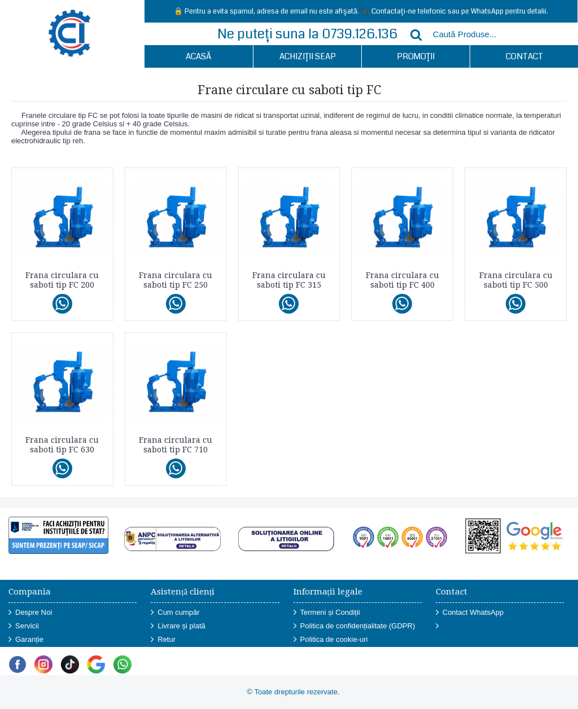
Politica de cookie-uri (331, 640)
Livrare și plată (178, 626)
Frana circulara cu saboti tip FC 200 (62, 280)
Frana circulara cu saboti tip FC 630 (62, 444)
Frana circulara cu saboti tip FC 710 (175, 444)
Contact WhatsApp (469, 613)
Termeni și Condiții (327, 613)
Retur (163, 640)
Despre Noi (30, 613)
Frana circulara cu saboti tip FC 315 (289, 280)
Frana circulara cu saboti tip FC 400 (402, 280)
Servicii (23, 626)
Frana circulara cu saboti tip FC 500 (516, 280)
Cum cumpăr (175, 613)
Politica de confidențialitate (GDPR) (354, 626)
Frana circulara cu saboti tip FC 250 (175, 280)
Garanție (25, 640)
